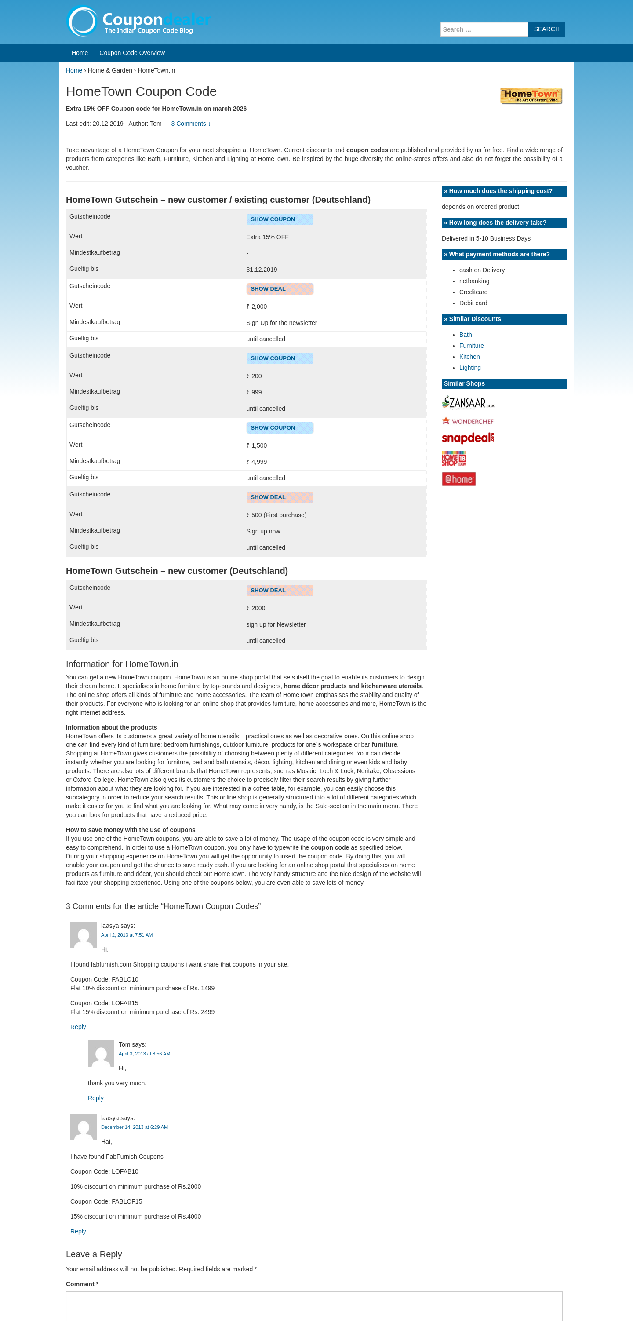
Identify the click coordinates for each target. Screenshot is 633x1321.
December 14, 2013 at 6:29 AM (134, 1127)
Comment (82, 1284)
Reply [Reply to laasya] (78, 1026)
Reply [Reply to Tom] (96, 1098)
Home (80, 52)
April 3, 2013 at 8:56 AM (144, 1053)
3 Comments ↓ (191, 123)
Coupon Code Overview (132, 52)
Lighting (470, 367)
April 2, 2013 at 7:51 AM (127, 935)
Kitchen (469, 356)
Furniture (471, 345)
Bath (465, 334)
